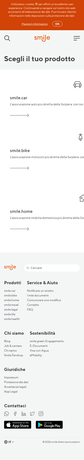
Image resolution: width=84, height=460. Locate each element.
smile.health (12, 319)
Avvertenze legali (15, 387)
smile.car (9, 290)
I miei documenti (38, 295)
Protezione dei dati (16, 382)
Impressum (11, 377)
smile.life (9, 314)
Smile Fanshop (13, 355)
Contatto (33, 305)
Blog (7, 341)
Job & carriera (13, 346)
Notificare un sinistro (40, 290)
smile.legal (11, 309)
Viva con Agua (39, 350)
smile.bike (10, 295)
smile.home (11, 300)
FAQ (30, 309)
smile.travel (11, 305)
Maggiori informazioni (35, 24)
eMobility (36, 355)
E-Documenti (39, 346)
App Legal (11, 391)
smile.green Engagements (47, 341)
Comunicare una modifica (44, 300)
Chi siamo (10, 350)
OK (57, 24)
